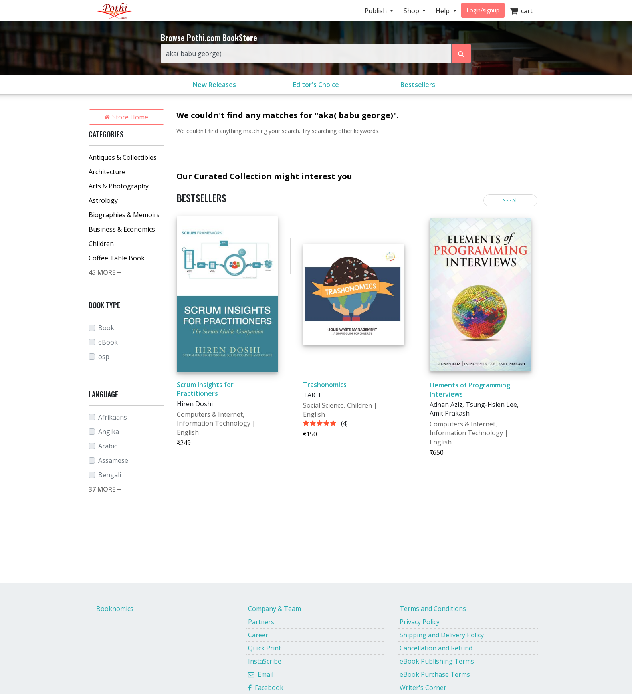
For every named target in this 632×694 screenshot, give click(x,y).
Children (101, 243)
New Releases (214, 84)
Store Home (126, 117)
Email (260, 674)
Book (106, 327)
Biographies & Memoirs (124, 214)
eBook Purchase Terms (435, 674)
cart (521, 10)
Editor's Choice (316, 84)
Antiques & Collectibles (123, 157)
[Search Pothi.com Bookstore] (461, 53)
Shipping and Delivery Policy (442, 635)
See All (510, 200)
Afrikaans (112, 417)
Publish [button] (376, 10)
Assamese (113, 460)
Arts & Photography (119, 186)
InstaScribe (264, 661)
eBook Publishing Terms (437, 661)
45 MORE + (105, 272)
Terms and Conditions (433, 608)
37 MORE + (105, 489)
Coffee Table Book (117, 258)
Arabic (107, 446)
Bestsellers (417, 84)
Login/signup (482, 10)
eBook (108, 342)
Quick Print (264, 648)
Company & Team (274, 608)
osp (103, 356)
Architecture (107, 171)
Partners (261, 621)
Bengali (109, 474)
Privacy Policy (420, 621)
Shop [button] (412, 10)
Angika (108, 431)
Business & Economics (122, 229)
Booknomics (114, 608)
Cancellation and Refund (436, 648)
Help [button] (443, 10)
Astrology (103, 200)
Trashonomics (325, 384)
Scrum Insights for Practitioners (205, 389)
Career (258, 635)
